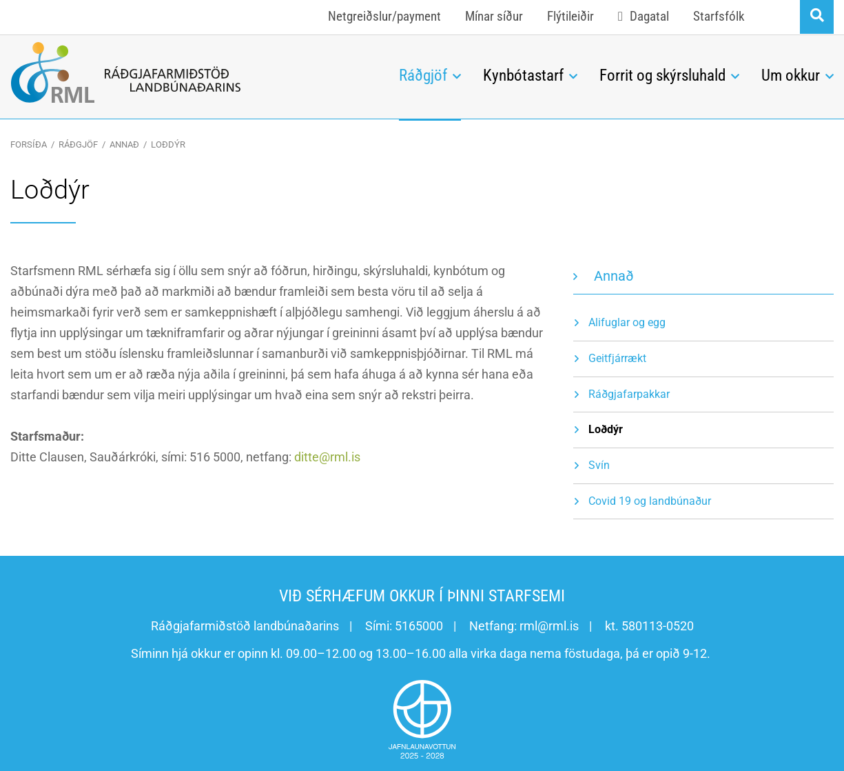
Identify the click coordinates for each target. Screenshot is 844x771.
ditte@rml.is (327, 457)
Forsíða (28, 144)
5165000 (419, 626)
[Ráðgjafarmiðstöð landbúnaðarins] (194, 72)
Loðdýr (168, 144)
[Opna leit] (817, 17)
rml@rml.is (549, 626)
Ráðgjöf (78, 144)
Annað (124, 144)
